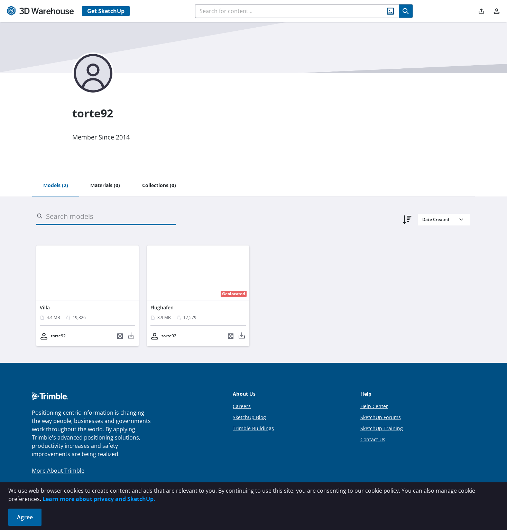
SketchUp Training (381, 428)
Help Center (374, 406)
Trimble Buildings (253, 428)
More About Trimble (58, 470)
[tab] (55, 185)
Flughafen (162, 307)
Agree (25, 517)
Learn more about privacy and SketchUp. (99, 499)
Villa (45, 307)
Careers (242, 406)
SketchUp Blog (249, 417)
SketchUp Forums (380, 417)
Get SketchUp (106, 11)
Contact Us (372, 439)
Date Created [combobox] (435, 219)
